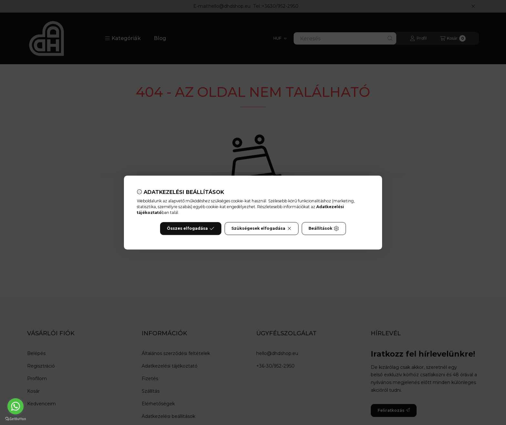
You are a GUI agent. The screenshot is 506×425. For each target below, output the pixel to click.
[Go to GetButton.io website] (15, 418)
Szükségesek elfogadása (261, 228)
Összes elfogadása (190, 228)
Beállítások (324, 228)
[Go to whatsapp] (15, 406)
